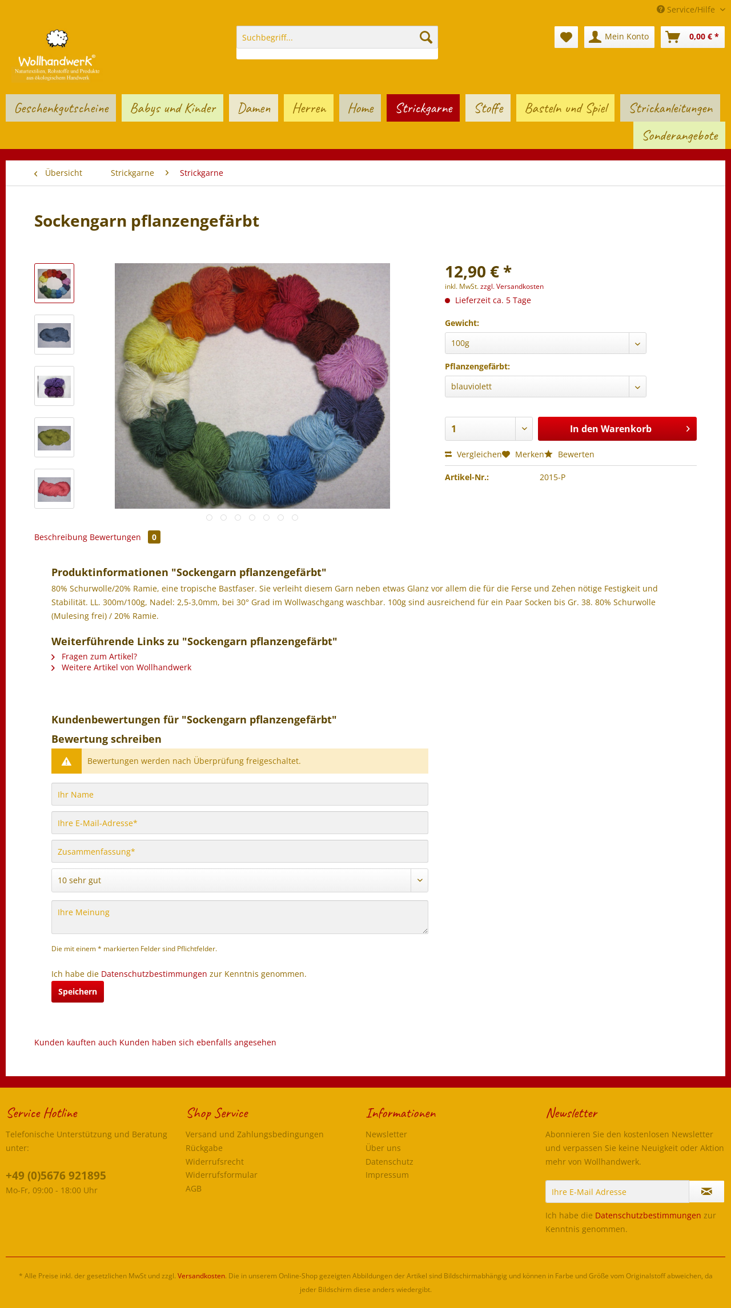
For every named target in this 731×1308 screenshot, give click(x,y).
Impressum (387, 1174)
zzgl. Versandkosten (512, 286)
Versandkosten (201, 1276)
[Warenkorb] (692, 37)
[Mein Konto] (619, 37)
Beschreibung (60, 537)
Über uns (383, 1147)
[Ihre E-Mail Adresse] (617, 1191)
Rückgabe (204, 1147)
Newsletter (386, 1134)
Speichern (77, 991)
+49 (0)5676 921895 (56, 1175)
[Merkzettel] (566, 37)
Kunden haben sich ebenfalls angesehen (197, 1042)
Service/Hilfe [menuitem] (687, 9)
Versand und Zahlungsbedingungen (255, 1134)
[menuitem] (337, 42)
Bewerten (569, 454)
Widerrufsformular (222, 1174)
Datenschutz (389, 1161)
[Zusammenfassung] (239, 851)
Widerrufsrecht (215, 1161)
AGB (194, 1188)
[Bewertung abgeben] (239, 880)
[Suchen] (426, 37)
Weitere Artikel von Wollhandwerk (121, 667)
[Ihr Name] (239, 794)
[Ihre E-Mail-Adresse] (239, 822)
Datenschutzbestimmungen (154, 973)
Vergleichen (473, 454)
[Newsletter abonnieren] (707, 1191)
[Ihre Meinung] (239, 917)
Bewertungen (125, 537)
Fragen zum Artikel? (94, 656)
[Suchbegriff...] (337, 37)
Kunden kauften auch (75, 1042)
